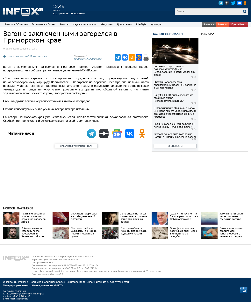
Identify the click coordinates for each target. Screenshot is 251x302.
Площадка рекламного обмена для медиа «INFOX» (33, 285)
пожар (11, 56)
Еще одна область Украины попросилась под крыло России (133, 230)
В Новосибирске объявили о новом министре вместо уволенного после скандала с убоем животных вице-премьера (175, 112)
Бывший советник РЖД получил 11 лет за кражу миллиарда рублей (174, 125)
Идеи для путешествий (116, 281)
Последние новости (167, 34)
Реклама (23, 281)
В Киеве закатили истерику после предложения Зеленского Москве (33, 232)
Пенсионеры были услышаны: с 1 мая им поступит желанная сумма (84, 232)
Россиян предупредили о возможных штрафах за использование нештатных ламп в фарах (174, 70)
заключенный (22, 56)
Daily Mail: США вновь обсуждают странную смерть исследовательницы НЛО (173, 97)
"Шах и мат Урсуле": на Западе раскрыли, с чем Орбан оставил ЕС (184, 216)
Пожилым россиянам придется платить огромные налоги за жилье (34, 217)
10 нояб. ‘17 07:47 (28, 48)
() (76, 146)
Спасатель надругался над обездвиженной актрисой (84, 216)
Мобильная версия (53, 281)
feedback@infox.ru (19, 298)
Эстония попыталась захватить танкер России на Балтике (231, 216)
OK (245, 3)
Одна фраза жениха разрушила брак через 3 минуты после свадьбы (183, 232)
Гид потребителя (75, 281)
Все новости (175, 146)
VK (239, 3)
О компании (10, 281)
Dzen (227, 3)
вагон (44, 56)
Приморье (35, 56)
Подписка (35, 281)
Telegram (221, 3)
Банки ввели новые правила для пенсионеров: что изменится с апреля (231, 232)
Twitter (233, 3)
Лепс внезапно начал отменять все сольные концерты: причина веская (133, 217)
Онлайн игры (94, 281)
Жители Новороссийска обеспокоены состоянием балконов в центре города (175, 84)
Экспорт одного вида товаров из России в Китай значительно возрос (175, 135)
